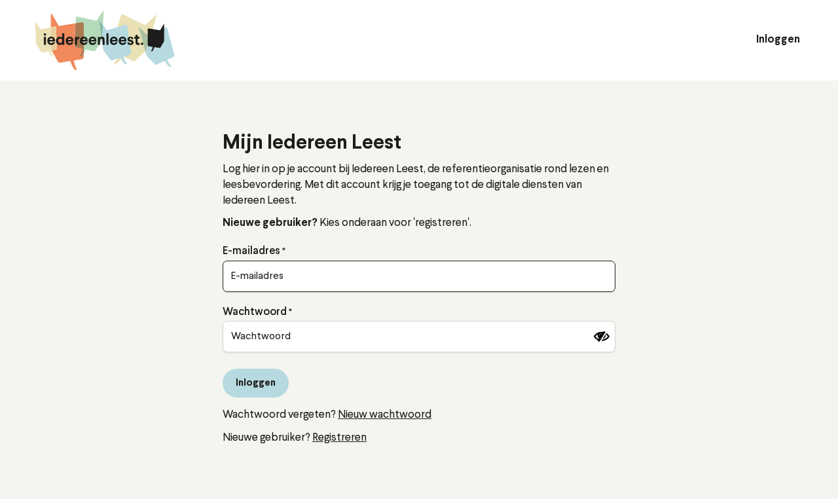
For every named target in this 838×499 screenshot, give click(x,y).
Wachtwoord (255, 312)
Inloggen (778, 40)
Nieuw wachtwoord (384, 414)
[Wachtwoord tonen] (602, 336)
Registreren (339, 437)
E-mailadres (251, 251)
